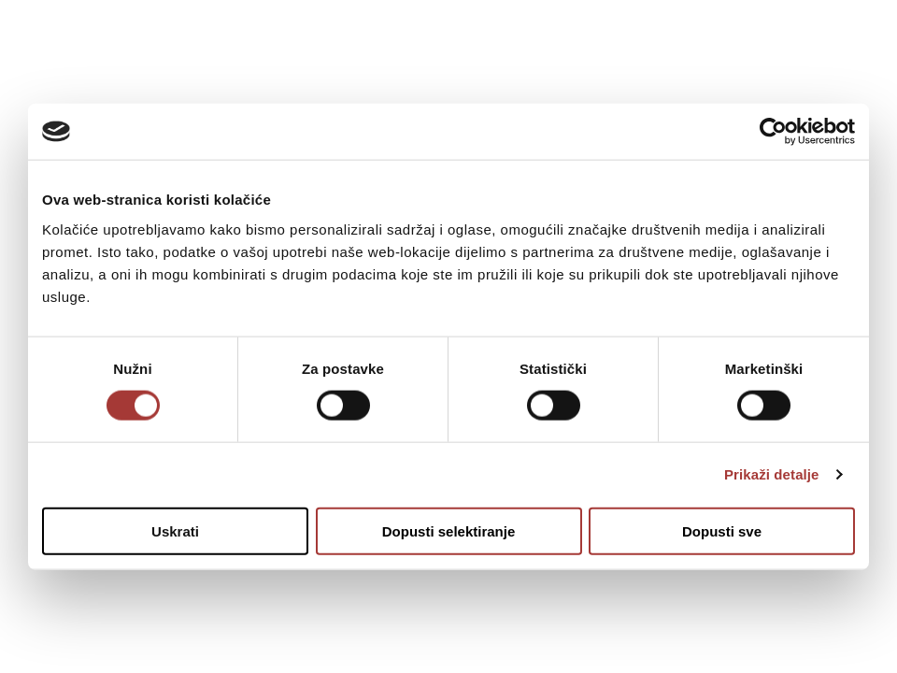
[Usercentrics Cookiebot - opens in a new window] (773, 132)
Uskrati (175, 530)
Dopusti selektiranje (449, 530)
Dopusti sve (722, 530)
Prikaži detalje (771, 474)
